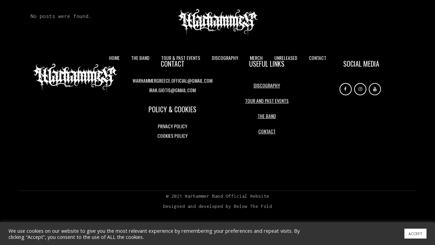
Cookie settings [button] (381, 234)
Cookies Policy (172, 135)
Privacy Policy (172, 126)
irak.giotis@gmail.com (172, 90)
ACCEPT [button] (415, 233)
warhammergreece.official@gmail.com (172, 80)
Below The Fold (253, 206)
